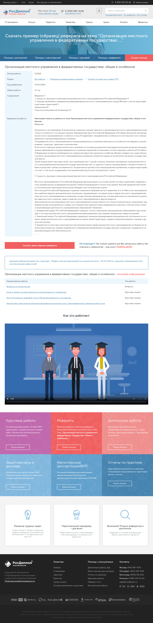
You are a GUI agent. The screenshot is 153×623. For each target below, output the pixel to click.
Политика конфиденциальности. (20, 581)
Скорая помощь (139, 58)
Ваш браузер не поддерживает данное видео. (76, 363)
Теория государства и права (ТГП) (102, 79)
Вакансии (143, 22)
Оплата (123, 22)
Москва (52, 11)
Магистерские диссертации (101, 571)
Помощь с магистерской (48, 58)
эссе (99, 582)
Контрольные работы (98, 585)
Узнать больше (18, 447)
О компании (11, 22)
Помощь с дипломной (15, 58)
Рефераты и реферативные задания (66, 79)
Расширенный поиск (114, 15)
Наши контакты (142, 2)
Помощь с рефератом (109, 58)
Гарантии (50, 22)
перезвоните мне (73, 13)
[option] (27, 525)
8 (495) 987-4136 (74, 11)
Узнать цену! (92, 247)
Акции (31, 2)
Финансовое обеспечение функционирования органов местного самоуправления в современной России (56, 303)
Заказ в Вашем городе (48, 13)
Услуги (31, 22)
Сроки (89, 22)
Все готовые (142, 15)
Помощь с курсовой (79, 58)
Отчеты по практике (97, 575)
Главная (57, 567)
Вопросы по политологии (18, 287)
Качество (70, 22)
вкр (108, 567)
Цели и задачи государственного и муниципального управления (36, 292)
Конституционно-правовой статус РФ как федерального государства (39, 298)
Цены (106, 22)
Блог (24, 2)
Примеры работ (10, 2)
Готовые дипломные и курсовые (68, 585)
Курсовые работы (96, 578)
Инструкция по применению (49, 2)
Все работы (40, 79)
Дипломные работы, (97, 567)
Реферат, (92, 582)
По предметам (129, 15)
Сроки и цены (60, 582)
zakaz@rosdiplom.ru (128, 582)
